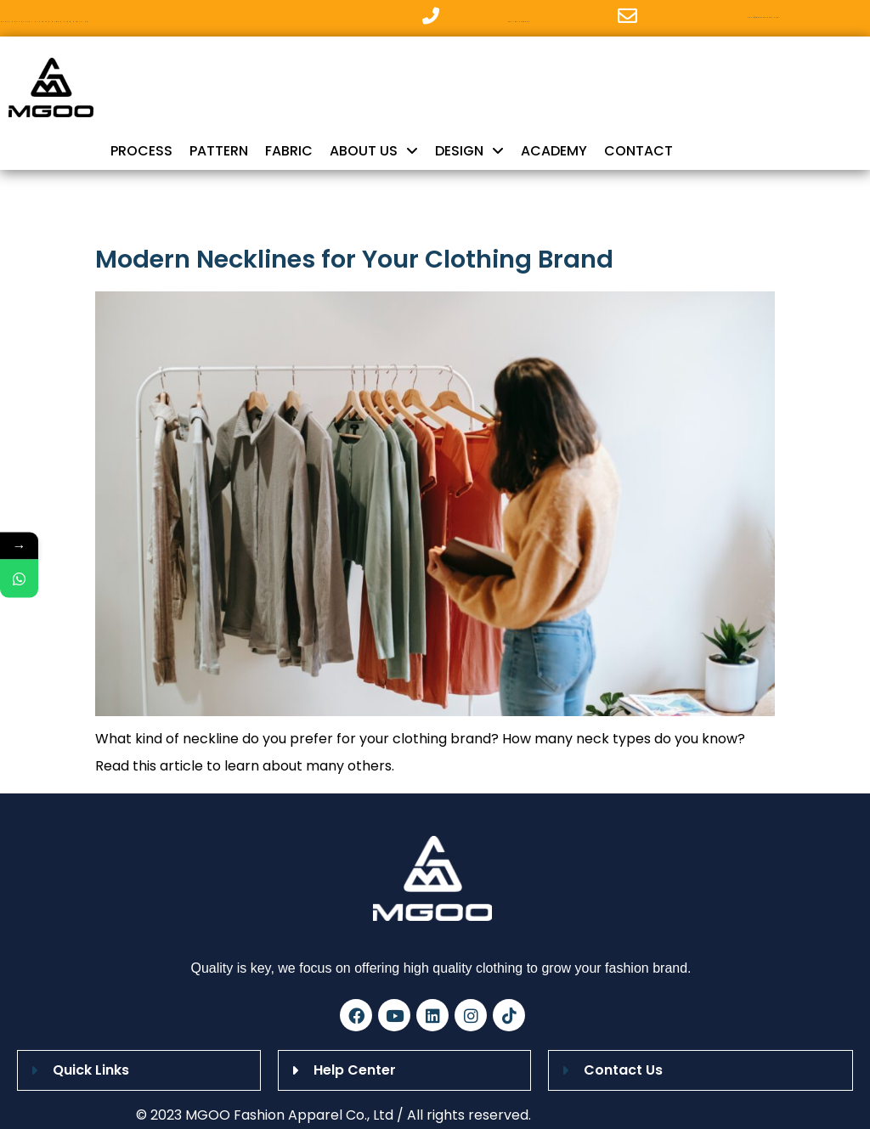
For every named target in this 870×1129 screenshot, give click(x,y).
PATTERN (218, 151)
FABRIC (289, 151)
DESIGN (469, 151)
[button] (139, 1070)
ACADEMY (554, 151)
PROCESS (141, 151)
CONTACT (638, 151)
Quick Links (91, 1070)
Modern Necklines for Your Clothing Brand (354, 259)
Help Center (355, 1070)
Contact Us (623, 1070)
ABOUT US (374, 151)
